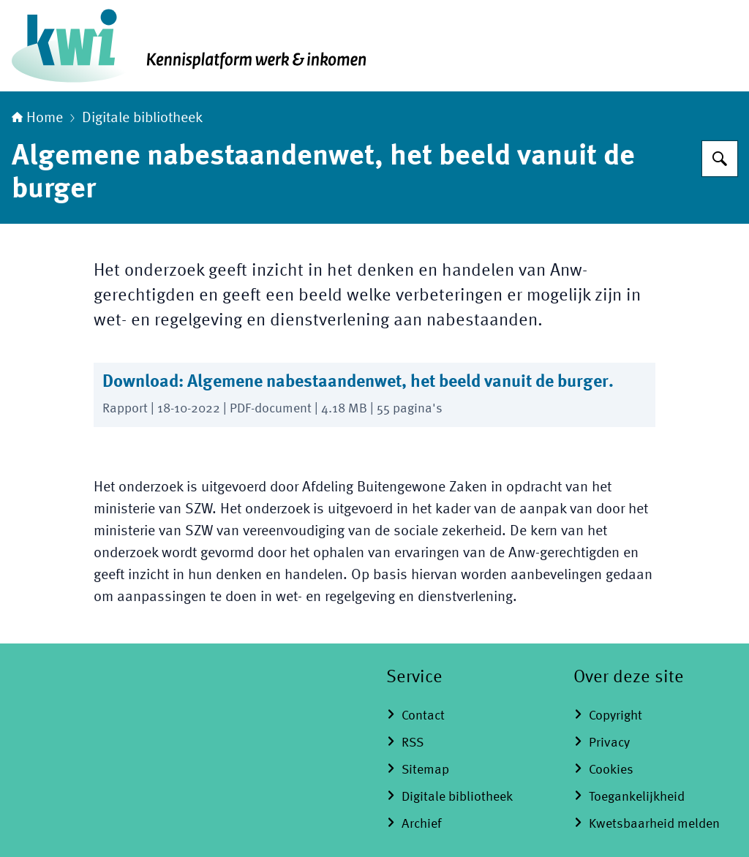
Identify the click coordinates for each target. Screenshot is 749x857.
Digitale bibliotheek (142, 118)
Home (37, 118)
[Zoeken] (719, 158)
